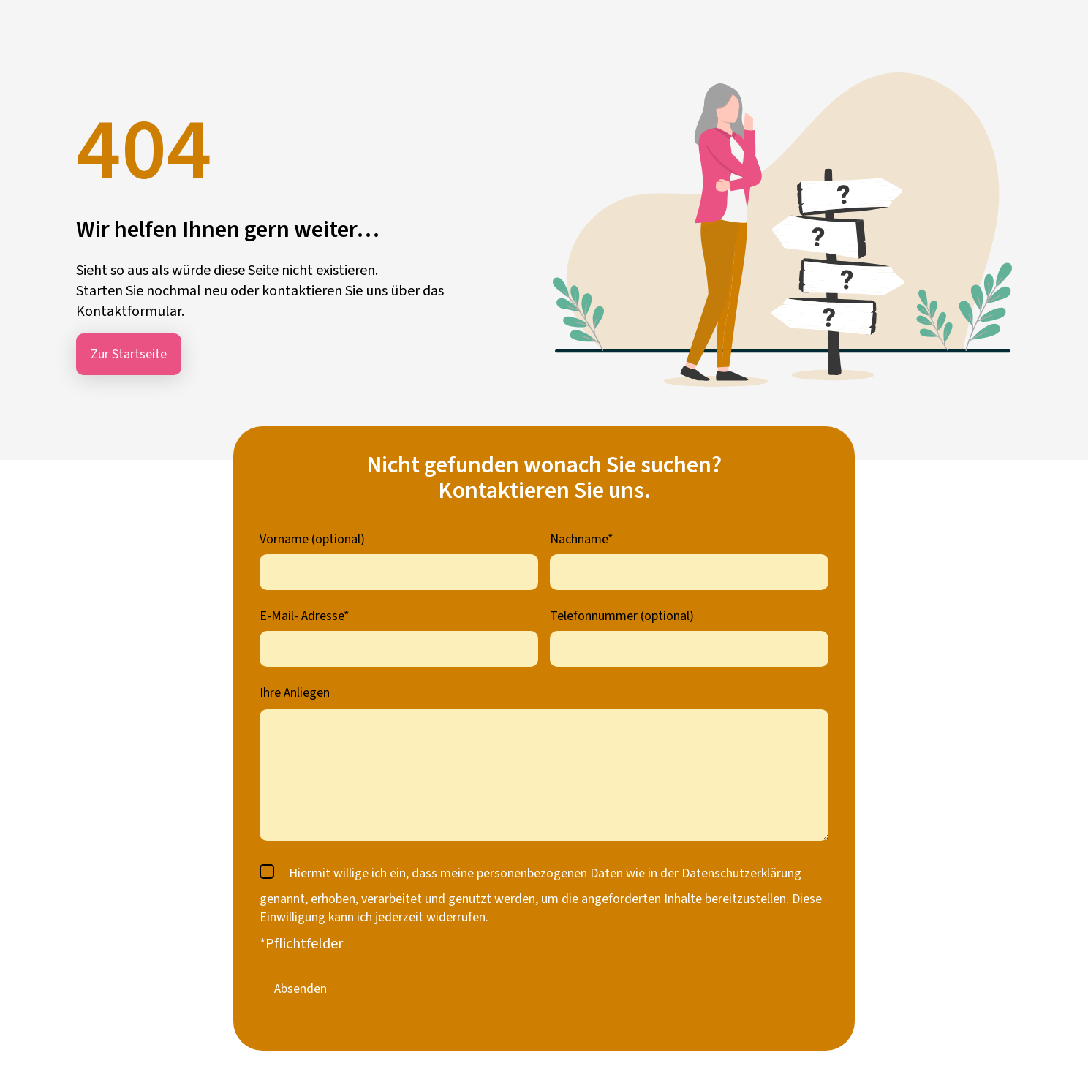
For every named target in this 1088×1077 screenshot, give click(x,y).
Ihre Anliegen (295, 693)
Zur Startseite (129, 354)
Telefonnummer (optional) (622, 616)
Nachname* (581, 539)
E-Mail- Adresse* (305, 616)
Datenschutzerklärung (741, 873)
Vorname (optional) (312, 539)
